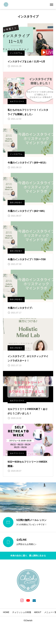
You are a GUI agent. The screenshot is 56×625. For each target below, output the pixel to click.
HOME (6, 612)
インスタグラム (16, 53)
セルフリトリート (17, 101)
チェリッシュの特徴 (21, 612)
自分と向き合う (16, 202)
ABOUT (37, 612)
